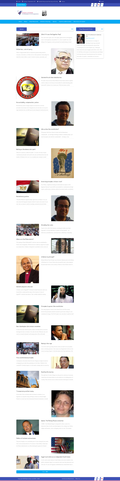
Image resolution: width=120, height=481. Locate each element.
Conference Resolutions (68, 478)
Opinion (55, 21)
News (25, 21)
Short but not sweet (79, 21)
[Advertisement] (113, 48)
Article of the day (45, 21)
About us (78, 478)
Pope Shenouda (34, 21)
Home (20, 21)
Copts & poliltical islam (65, 21)
